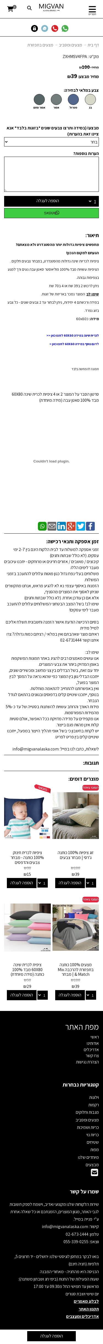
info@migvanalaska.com (65, 1226)
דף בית (93, 45)
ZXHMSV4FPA (75, 56)
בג (90, 107)
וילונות (94, 1097)
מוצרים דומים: (83, 778)
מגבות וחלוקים (87, 1112)
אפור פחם (39, 107)
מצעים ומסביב (70, 45)
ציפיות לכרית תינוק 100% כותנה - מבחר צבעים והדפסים (27, 857)
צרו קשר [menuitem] (92, 1055)
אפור (56, 107)
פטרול (73, 107)
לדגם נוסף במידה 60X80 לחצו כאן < (74, 344)
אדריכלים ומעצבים (82, 1316)
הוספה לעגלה (48, 201)
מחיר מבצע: (88, 76)
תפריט (92, 14)
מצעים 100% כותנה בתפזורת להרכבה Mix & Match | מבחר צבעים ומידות (76, 972)
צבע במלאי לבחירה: (81, 90)
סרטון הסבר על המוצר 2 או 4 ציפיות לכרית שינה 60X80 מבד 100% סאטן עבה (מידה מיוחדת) (55, 397)
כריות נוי (93, 1135)
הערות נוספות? (86, 153)
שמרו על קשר (84, 1191)
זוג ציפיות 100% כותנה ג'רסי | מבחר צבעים (76, 855)
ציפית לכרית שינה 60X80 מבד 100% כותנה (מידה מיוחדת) (27, 969)
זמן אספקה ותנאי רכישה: (72, 541)
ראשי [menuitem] (95, 1037)
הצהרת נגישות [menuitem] (87, 1062)
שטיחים (93, 1142)
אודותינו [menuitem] (93, 1043)
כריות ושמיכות (88, 1127)
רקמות (93, 1105)
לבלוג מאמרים (86, 1301)
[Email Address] (94, 1174)
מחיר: (89, 67)
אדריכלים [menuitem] (91, 1049)
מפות (94, 1149)
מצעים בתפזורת (40, 45)
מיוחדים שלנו (88, 1157)
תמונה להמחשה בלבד (85, 369)
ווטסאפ (51, 213)
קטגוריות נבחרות (81, 1084)
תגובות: (91, 762)
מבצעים (92, 1165)
